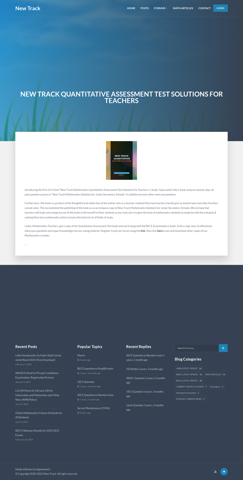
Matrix (81, 355)
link (143, 230)
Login (220, 8)
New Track (27, 8)
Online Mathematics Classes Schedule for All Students (38, 415)
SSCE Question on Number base (95, 395)
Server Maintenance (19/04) (93, 408)
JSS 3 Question (85, 381)
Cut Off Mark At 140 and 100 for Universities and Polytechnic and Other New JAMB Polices (37, 395)
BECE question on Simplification (95, 368)
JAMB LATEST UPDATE (189, 369)
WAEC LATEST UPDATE (189, 375)
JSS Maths (132, 369)
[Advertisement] (121, 39)
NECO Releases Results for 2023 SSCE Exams (37, 433)
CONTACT (204, 8)
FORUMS (159, 8)
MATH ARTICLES (183, 8)
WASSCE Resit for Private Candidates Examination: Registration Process (36, 375)
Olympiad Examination (205, 400)
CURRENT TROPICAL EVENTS (192, 393)
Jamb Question (134, 405)
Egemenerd (43, 469)
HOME (131, 8)
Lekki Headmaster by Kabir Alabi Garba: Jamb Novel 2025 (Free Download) (38, 357)
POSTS (144, 8)
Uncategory (183, 400)
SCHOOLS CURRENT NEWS (191, 406)
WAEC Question (135, 378)
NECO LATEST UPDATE (189, 387)
